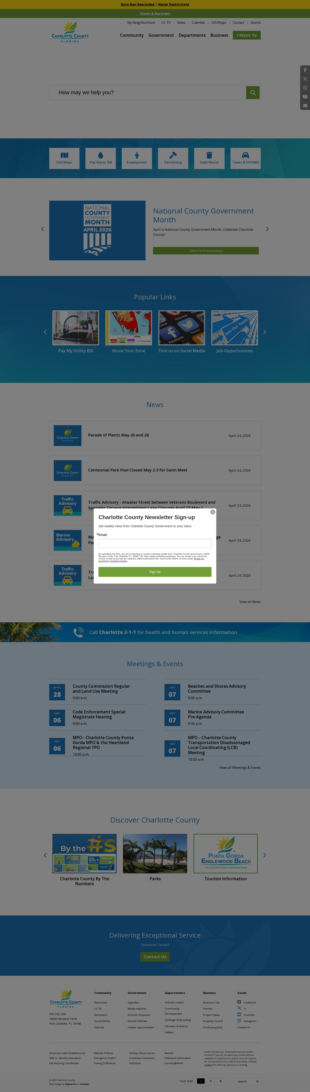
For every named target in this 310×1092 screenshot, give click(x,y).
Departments (192, 35)
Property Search (213, 1021)
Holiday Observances (142, 1053)
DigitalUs (70, 1084)
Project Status (211, 1015)
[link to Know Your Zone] (128, 331)
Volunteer (135, 1063)
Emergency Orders (105, 1058)
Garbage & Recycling (178, 1020)
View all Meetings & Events (240, 767)
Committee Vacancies (142, 1058)
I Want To (247, 35)
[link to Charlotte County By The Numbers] (84, 860)
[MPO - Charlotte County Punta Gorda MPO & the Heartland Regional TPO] (97, 746)
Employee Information (177, 1058)
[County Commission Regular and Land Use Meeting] (97, 692)
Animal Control (174, 1002)
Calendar (198, 22)
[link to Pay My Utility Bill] (75, 331)
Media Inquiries (137, 1008)
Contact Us (155, 956)
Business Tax (211, 1002)
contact (208, 1064)
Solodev (84, 1084)
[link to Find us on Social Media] (181, 331)
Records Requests (139, 1015)
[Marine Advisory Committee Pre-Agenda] (212, 718)
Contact (238, 22)
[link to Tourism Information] (226, 857)
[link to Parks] (155, 857)
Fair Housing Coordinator (64, 1063)
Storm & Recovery (155, 13)
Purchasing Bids (213, 1027)
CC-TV (166, 22)
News (181, 22)
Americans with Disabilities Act (67, 1053)
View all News (250, 601)
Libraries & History (176, 1026)
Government (161, 35)
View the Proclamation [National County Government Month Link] (206, 250)
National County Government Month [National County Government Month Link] (203, 215)
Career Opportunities (141, 1027)
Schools (99, 1027)
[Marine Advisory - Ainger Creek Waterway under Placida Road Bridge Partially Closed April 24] (155, 539)
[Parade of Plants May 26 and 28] (155, 435)
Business (219, 35)
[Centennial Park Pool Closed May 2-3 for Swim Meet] (155, 470)
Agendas (133, 1002)
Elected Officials (137, 1021)
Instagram (246, 1021)
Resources (100, 1002)
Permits (208, 1008)
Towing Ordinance (104, 1063)
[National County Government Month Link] (97, 231)
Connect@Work (173, 1063)
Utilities (169, 1032)
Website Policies (103, 1053)
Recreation (101, 1015)
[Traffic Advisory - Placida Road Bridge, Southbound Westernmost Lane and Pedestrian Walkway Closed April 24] (155, 574)
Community (132, 35)
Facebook (246, 1002)
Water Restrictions (173, 4)
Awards (169, 1053)
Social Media (102, 1021)
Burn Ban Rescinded (137, 4)
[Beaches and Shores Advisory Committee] (212, 692)
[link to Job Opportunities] (234, 331)
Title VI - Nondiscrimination (65, 1058)
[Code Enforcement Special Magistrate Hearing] (97, 718)
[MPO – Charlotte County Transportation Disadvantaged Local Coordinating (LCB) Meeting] (212, 748)
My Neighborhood (141, 22)
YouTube (246, 1015)
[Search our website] (155, 92)
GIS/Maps (219, 22)
